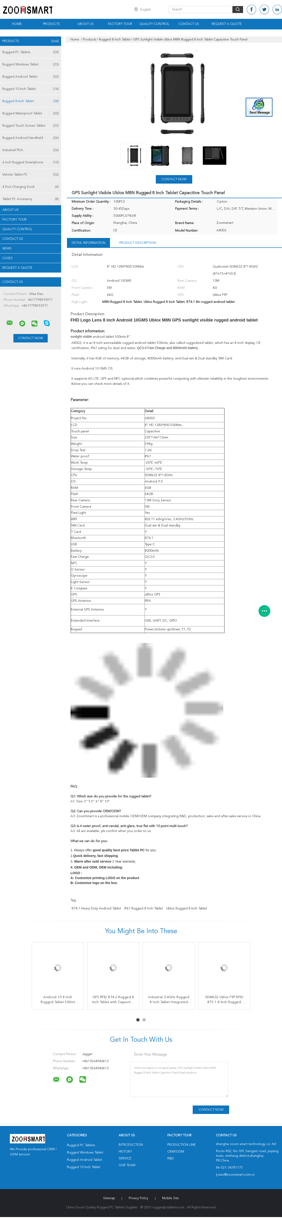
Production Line (181, 1144)
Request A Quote (227, 24)
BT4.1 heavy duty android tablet (96, 908)
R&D (170, 1158)
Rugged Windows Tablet (30, 64)
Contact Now (173, 179)
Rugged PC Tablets (30, 52)
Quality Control (154, 24)
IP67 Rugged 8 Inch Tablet (143, 908)
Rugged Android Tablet (30, 76)
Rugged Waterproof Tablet (30, 113)
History (125, 1151)
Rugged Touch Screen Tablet (30, 125)
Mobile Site (170, 1198)
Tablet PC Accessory (30, 199)
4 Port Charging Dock (30, 187)
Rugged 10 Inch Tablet (30, 89)
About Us (86, 24)
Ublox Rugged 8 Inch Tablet (186, 908)
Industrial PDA (30, 150)
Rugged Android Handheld (30, 138)
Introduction (131, 1144)
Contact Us (188, 24)
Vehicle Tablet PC (30, 174)
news (7, 248)
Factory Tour (120, 24)
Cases (7, 258)
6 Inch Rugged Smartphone (30, 162)
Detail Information (88, 243)
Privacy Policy (138, 1198)
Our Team (127, 1165)
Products (51, 24)
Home (17, 24)
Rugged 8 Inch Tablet (30, 101)
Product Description (137, 243)
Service (125, 1158)
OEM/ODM (175, 1151)
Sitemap (109, 1198)
